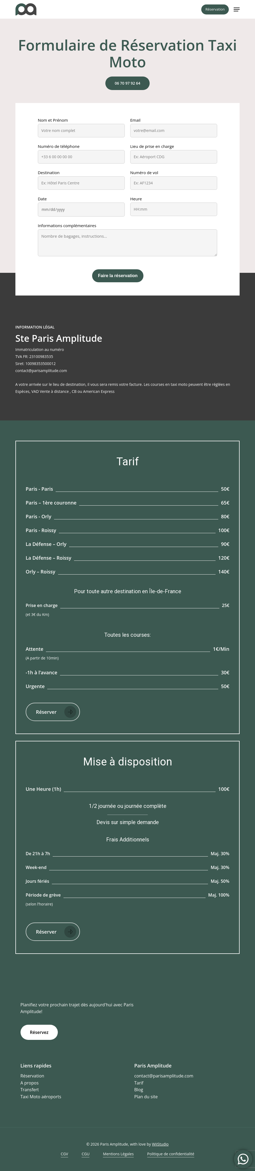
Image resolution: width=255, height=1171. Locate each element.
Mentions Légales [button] (118, 1153)
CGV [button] (64, 1153)
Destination (48, 172)
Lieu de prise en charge (152, 146)
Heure (136, 198)
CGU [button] (85, 1153)
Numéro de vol (144, 172)
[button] (237, 9)
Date (42, 198)
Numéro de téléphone (58, 146)
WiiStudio (160, 1144)
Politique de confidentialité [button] (170, 1153)
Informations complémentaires (67, 225)
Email (135, 120)
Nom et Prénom (53, 120)
